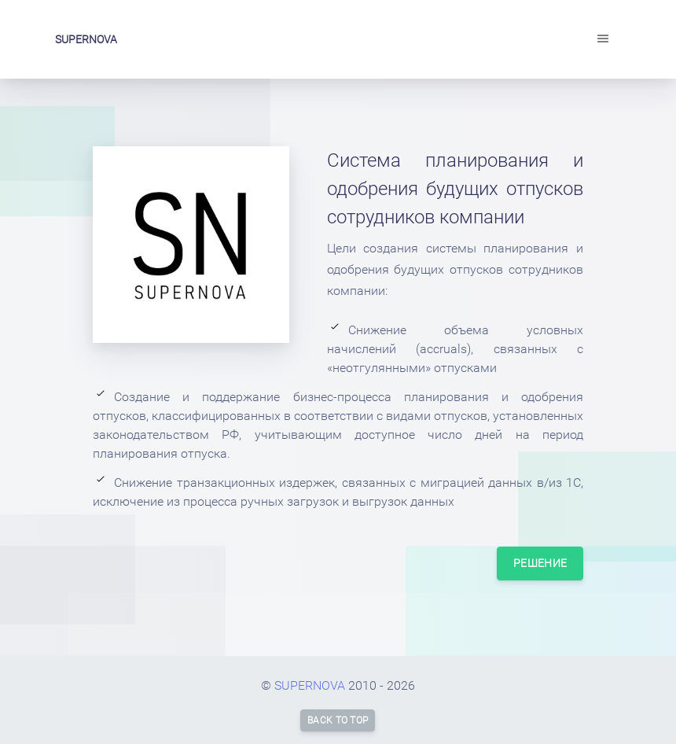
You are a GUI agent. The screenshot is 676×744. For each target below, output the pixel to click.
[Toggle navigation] (603, 39)
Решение (540, 563)
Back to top (337, 720)
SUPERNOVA (86, 39)
